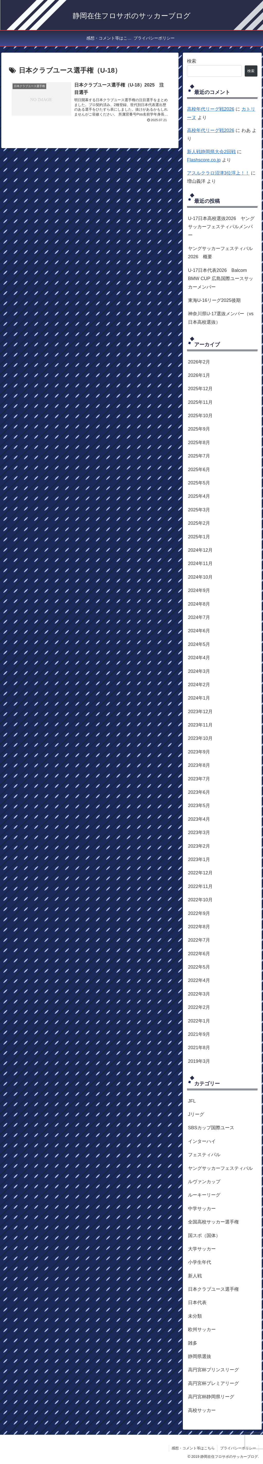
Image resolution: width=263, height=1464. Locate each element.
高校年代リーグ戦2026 (210, 109)
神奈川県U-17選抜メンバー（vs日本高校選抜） (220, 317)
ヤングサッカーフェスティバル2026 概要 (220, 252)
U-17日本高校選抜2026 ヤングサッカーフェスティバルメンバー (221, 227)
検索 (191, 61)
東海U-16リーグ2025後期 (214, 300)
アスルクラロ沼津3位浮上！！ (218, 173)
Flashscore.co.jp (204, 159)
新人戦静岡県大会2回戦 (211, 151)
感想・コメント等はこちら (193, 1448)
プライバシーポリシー (238, 1448)
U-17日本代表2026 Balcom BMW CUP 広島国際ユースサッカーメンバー (220, 279)
